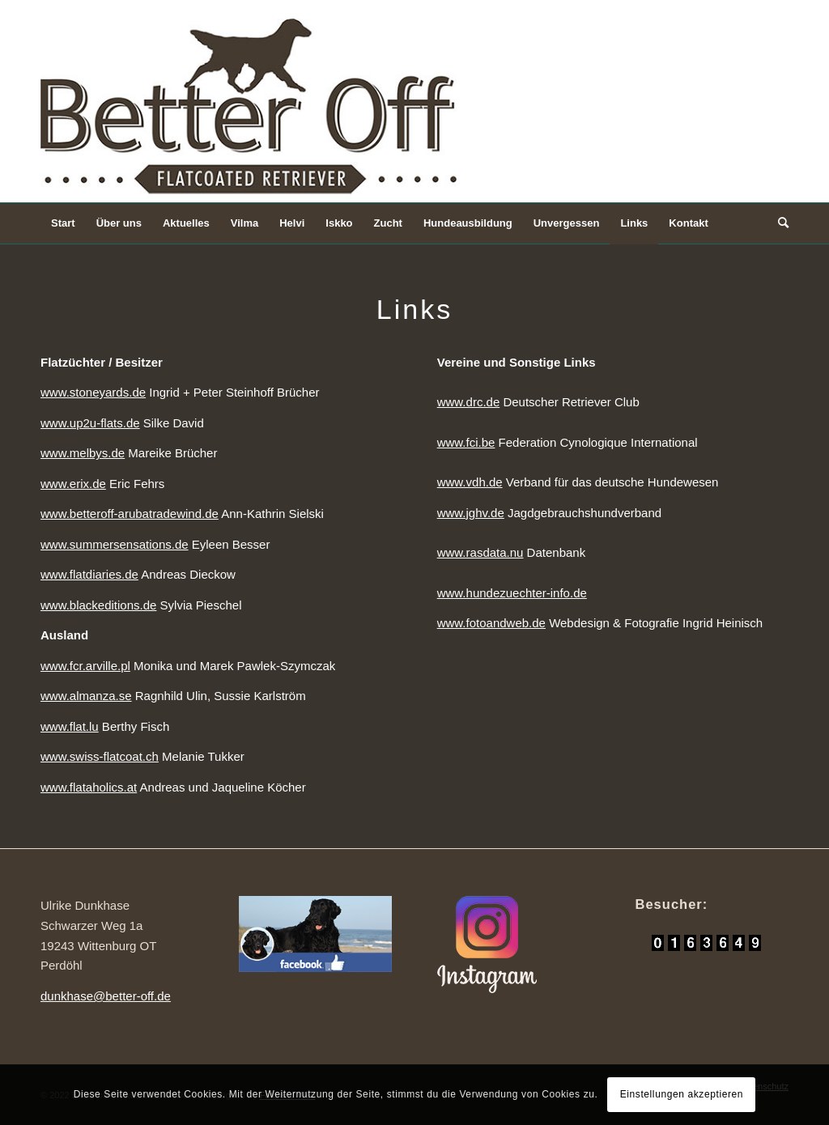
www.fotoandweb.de (491, 623)
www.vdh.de (470, 482)
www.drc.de (468, 402)
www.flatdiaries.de (89, 574)
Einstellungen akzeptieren (681, 1094)
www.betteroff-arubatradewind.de (129, 513)
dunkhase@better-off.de (105, 996)
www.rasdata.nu (480, 552)
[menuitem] (63, 223)
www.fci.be (466, 442)
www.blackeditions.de (98, 605)
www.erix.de (73, 483)
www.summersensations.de (114, 544)
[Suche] (778, 223)
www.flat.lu (69, 726)
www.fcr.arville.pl (85, 666)
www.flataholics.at (88, 787)
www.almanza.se (86, 696)
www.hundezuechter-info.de (512, 593)
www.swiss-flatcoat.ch (99, 756)
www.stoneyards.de (93, 392)
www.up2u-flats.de (90, 423)
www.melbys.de (82, 453)
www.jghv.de (470, 513)
